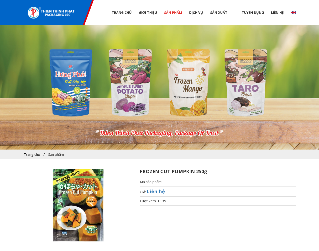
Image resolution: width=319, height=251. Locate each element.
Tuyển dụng (253, 12)
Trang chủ (122, 12)
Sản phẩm (173, 12)
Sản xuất (218, 12)
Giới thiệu (148, 12)
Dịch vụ (196, 12)
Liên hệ (277, 12)
